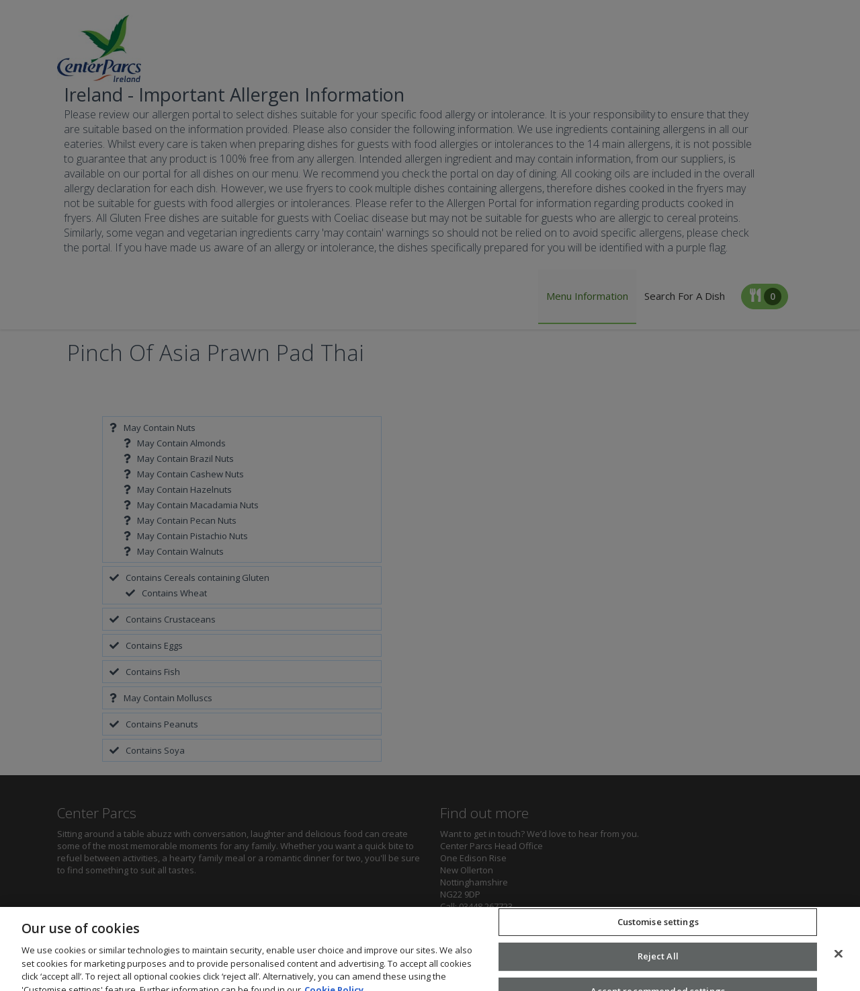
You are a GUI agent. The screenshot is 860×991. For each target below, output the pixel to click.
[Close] (838, 967)
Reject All (658, 970)
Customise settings (658, 935)
